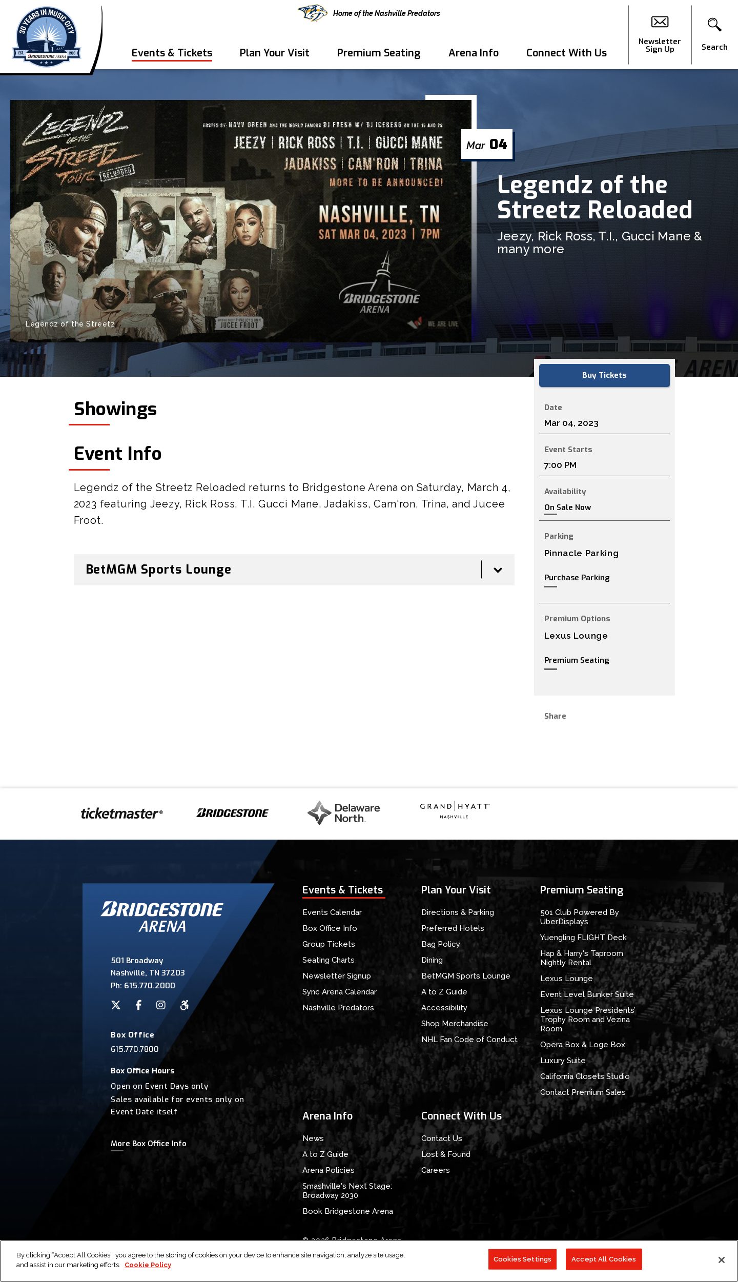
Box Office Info (329, 928)
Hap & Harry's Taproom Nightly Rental (581, 958)
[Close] (721, 1264)
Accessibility (444, 1007)
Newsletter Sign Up (660, 34)
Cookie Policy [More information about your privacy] (148, 1269)
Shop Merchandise (454, 1023)
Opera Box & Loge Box (582, 1044)
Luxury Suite (563, 1060)
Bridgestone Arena (46, 34)
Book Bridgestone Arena (347, 1211)
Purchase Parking (577, 578)
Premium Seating (379, 53)
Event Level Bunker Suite (587, 994)
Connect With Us (566, 53)
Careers (435, 1170)
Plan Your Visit (275, 53)
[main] (369, 428)
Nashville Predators (338, 1007)
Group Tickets (328, 944)
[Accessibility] (184, 1005)
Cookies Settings (522, 1263)
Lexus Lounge (566, 978)
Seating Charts (328, 960)
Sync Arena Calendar (339, 991)
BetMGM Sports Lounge (465, 976)
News (313, 1138)
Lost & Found (445, 1154)
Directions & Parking (457, 912)
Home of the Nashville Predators (369, 13)
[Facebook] (138, 1005)
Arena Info (473, 53)
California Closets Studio (585, 1076)
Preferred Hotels (452, 928)
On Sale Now (567, 508)
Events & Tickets (172, 53)
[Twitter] (116, 1005)
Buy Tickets (604, 375)
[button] (715, 35)
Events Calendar (332, 912)
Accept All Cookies (603, 1263)
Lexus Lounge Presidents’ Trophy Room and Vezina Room (588, 1019)
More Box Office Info (149, 1143)
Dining (432, 960)
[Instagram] (161, 1005)
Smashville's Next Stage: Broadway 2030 (347, 1191)
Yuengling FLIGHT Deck (583, 937)
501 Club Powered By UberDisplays (579, 917)
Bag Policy (440, 944)
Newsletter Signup (336, 976)
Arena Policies (328, 1170)
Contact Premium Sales (583, 1092)
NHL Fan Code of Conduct (469, 1039)
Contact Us (441, 1138)
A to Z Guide (444, 991)
